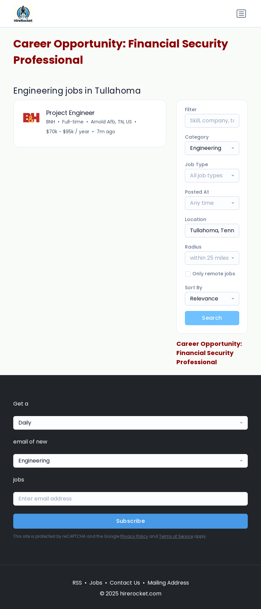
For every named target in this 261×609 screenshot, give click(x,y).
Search (212, 318)
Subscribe (130, 521)
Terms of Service (176, 536)
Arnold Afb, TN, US (111, 121)
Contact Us (125, 583)
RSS (77, 583)
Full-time (73, 121)
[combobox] (212, 148)
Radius (193, 246)
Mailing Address (168, 583)
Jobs (95, 583)
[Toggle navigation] (241, 13)
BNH (50, 121)
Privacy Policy (134, 536)
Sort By (193, 287)
